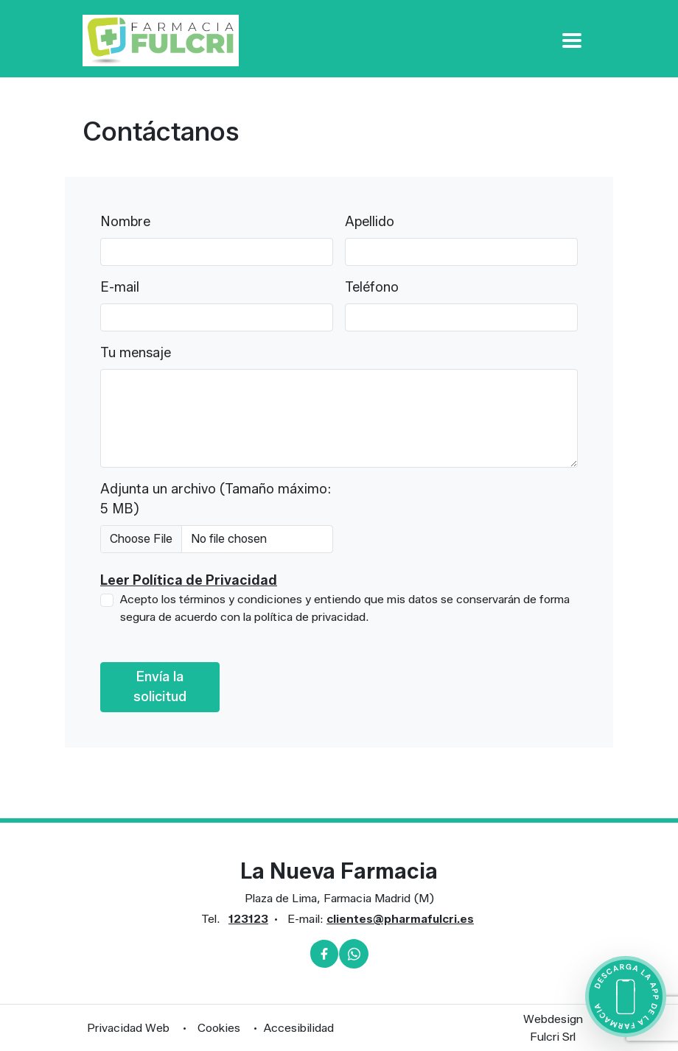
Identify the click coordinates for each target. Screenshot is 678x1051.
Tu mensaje (135, 353)
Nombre (125, 222)
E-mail (119, 287)
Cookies (219, 1028)
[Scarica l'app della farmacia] (625, 996)
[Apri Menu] (571, 40)
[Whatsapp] (353, 954)
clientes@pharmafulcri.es (400, 919)
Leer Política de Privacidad (188, 580)
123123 (248, 919)
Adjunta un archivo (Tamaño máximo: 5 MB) (215, 499)
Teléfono (372, 287)
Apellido (369, 222)
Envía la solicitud (159, 687)
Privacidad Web (128, 1028)
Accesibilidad (299, 1028)
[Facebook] (324, 954)
